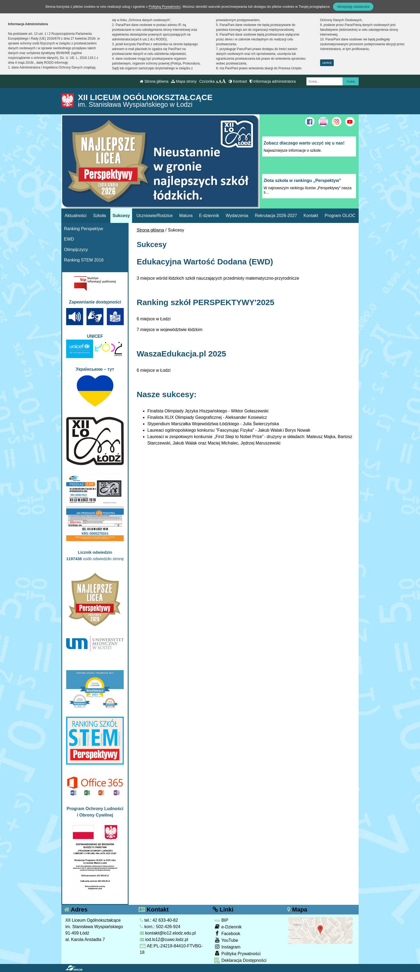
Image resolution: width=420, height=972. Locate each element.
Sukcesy (121, 215)
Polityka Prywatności (237, 953)
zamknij (326, 62)
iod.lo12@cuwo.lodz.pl (164, 939)
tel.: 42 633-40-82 (159, 920)
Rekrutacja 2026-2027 (276, 215)
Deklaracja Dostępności (240, 961)
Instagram (227, 946)
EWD (69, 239)
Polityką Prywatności (165, 7)
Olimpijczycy (76, 249)
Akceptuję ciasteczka (353, 7)
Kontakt (310, 215)
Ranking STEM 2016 (84, 260)
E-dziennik (209, 215)
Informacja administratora (273, 81)
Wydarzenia (237, 215)
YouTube (226, 940)
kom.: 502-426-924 (160, 926)
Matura (186, 215)
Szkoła (99, 215)
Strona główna (154, 81)
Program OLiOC (340, 215)
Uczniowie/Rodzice (154, 215)
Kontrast (238, 81)
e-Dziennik (228, 926)
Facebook (227, 933)
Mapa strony (184, 81)
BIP (221, 920)
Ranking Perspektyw (83, 228)
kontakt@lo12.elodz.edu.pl (168, 933)
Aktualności (76, 215)
